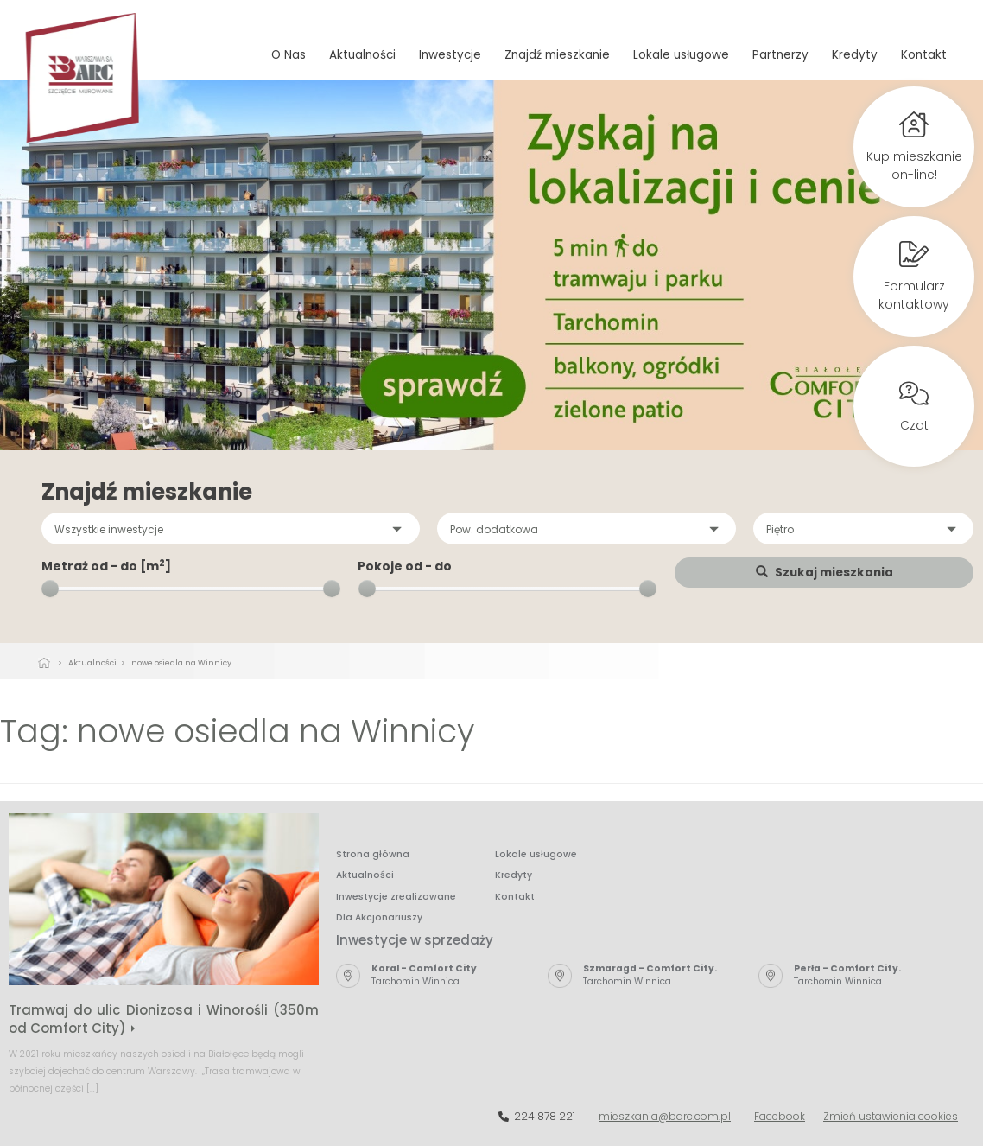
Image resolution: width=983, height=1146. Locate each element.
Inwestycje (450, 55)
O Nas (288, 55)
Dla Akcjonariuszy (379, 917)
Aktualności (362, 55)
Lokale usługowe (681, 55)
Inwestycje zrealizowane (396, 896)
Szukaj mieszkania (824, 572)
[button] (230, 528)
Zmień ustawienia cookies (890, 1116)
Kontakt (924, 55)
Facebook (779, 1116)
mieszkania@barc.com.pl (665, 1116)
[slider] (50, 588)
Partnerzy (780, 55)
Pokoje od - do (405, 566)
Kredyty (855, 55)
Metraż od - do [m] (106, 566)
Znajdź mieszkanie (557, 55)
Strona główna (372, 854)
